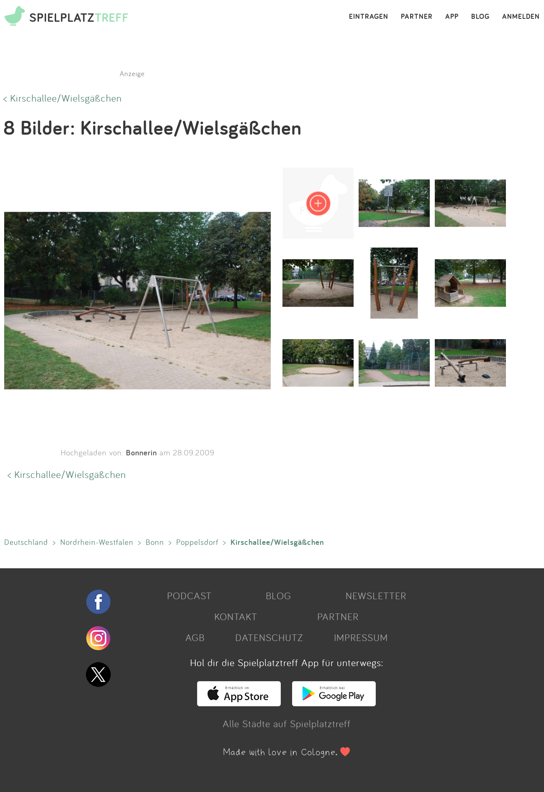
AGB (195, 637)
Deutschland (26, 542)
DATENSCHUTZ (269, 637)
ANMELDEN (521, 16)
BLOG (480, 16)
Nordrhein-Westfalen (96, 542)
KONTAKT (235, 616)
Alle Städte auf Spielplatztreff (287, 723)
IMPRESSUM (361, 637)
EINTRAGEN (368, 16)
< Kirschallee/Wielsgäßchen (62, 98)
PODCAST (189, 595)
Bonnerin (141, 452)
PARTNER (417, 16)
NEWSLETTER (376, 595)
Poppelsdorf (197, 542)
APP (452, 16)
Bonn (155, 542)
